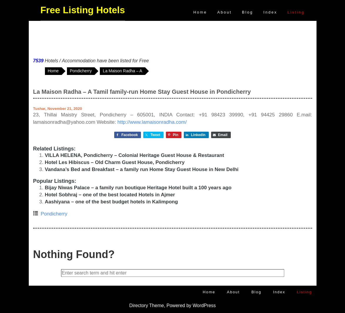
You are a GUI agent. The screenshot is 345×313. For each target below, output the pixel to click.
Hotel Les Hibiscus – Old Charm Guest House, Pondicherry (115, 162)
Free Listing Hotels (83, 10)
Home (200, 12)
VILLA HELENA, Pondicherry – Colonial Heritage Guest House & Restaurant (134, 155)
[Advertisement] (172, 38)
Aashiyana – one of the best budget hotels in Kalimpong (111, 202)
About (224, 12)
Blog (247, 12)
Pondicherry (54, 214)
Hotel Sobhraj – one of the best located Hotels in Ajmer (110, 194)
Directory (138, 305)
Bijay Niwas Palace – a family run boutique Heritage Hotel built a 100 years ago (138, 187)
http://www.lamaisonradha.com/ (152, 122)
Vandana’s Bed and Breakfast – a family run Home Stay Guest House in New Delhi (142, 169)
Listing (296, 12)
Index (270, 12)
